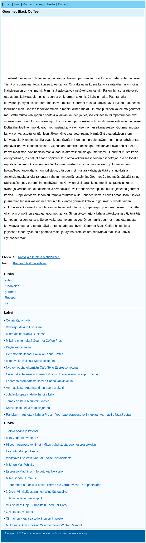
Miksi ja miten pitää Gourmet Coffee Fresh (34, 340)
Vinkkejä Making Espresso (24, 327)
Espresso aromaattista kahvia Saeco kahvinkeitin (39, 381)
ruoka (27, 4)
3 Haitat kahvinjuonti (20, 511)
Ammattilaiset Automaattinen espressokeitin (35, 387)
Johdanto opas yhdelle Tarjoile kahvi (30, 394)
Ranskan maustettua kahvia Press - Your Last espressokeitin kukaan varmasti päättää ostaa (68, 414)
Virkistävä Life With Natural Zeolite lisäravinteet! (38, 458)
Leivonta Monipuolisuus (22, 451)
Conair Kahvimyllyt (18, 320)
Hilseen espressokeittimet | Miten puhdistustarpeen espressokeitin (51, 444)
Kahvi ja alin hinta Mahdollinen (39, 257)
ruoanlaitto (12, 286)
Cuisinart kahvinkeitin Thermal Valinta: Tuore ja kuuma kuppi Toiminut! (53, 374)
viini (7, 303)
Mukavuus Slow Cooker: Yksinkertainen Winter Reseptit (44, 525)
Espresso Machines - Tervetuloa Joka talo (34, 471)
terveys (39, 4)
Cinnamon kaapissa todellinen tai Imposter (35, 518)
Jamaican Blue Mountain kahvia (27, 401)
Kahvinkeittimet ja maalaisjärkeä (28, 408)
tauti (17, 4)
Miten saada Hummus (21, 478)
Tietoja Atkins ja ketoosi (22, 431)
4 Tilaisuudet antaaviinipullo (25, 498)
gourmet (10, 291)
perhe (51, 4)
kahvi (8, 280)
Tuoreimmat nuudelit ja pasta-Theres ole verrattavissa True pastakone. (54, 485)
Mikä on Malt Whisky (20, 464)
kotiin (7, 4)
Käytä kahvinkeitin (18, 347)
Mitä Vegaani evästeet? (22, 437)
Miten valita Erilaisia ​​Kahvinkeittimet (30, 360)
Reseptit (10, 297)
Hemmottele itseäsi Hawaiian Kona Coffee (34, 354)
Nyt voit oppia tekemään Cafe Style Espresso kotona (42, 367)
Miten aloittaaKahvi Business (25, 334)
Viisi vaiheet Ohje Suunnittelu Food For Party (36, 505)
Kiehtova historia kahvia (29, 263)
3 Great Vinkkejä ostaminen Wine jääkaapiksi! (37, 491)
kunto (62, 4)
